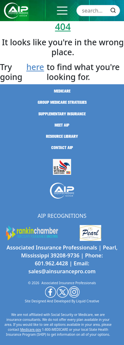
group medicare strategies (62, 102)
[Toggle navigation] (62, 10)
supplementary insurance (62, 114)
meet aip (62, 125)
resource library (62, 136)
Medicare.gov (30, 329)
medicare (62, 91)
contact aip (62, 147)
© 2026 (33, 283)
